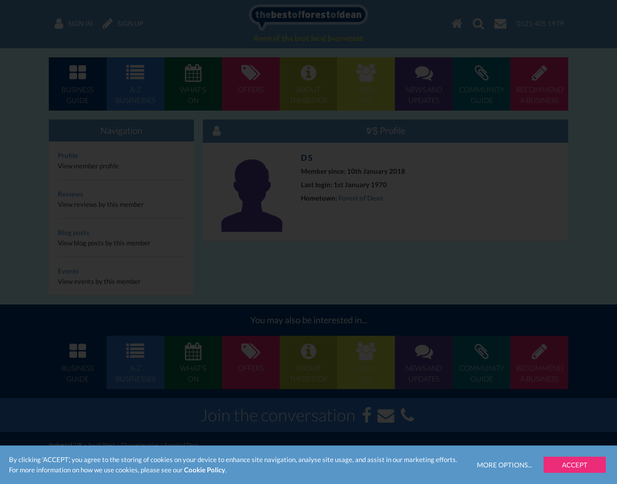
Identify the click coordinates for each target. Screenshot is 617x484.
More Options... (504, 465)
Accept (574, 465)
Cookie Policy (204, 470)
